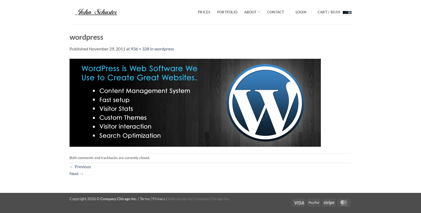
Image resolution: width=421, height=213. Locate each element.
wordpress (164, 48)
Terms (145, 198)
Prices (204, 12)
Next (77, 173)
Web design (177, 198)
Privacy (159, 198)
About (252, 11)
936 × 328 (140, 48)
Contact (275, 12)
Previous (80, 166)
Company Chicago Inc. (211, 198)
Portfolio (227, 12)
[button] (301, 12)
